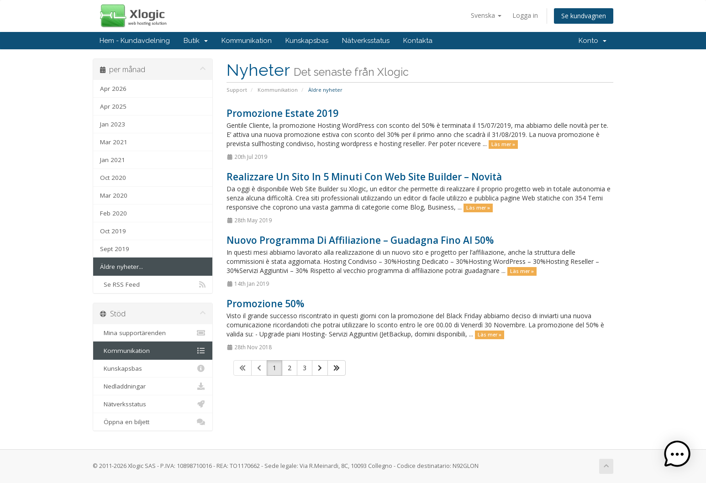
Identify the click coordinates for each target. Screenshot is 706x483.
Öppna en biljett (152, 421)
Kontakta (417, 41)
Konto (592, 41)
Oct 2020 (113, 177)
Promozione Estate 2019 (282, 113)
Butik (196, 41)
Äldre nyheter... (121, 266)
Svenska (486, 15)
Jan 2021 (112, 160)
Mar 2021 (113, 142)
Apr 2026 (113, 88)
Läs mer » (503, 144)
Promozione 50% (265, 303)
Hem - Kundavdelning (135, 41)
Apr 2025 (113, 106)
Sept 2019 (114, 249)
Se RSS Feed (152, 284)
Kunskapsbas (306, 41)
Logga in (525, 15)
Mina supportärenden (152, 332)
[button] (677, 454)
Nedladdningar (152, 386)
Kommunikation (246, 41)
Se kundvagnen (583, 15)
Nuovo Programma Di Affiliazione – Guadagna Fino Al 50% (360, 240)
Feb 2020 (113, 213)
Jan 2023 (112, 124)
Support (237, 89)
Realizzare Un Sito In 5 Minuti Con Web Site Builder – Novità (364, 176)
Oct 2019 (113, 231)
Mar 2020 (113, 195)
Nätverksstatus (366, 41)
